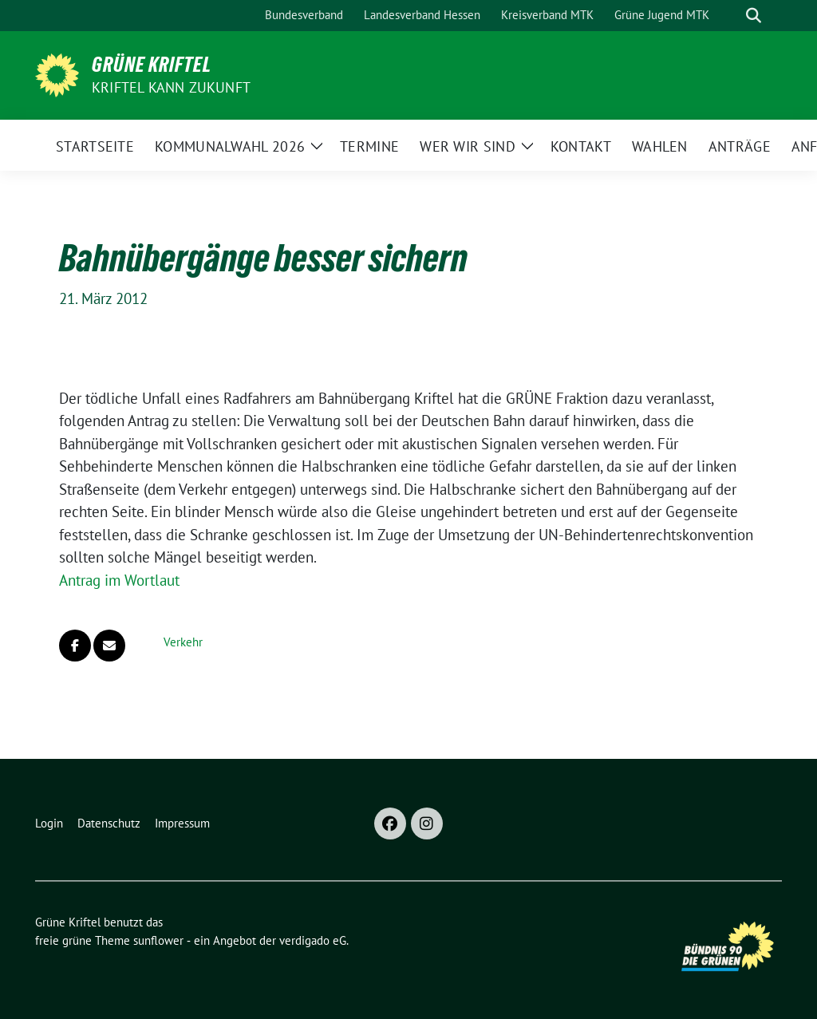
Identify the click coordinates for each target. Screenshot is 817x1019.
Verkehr (183, 642)
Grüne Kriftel (151, 65)
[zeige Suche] (753, 15)
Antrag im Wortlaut (119, 580)
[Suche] (731, 15)
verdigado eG (312, 940)
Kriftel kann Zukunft (171, 87)
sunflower (158, 940)
